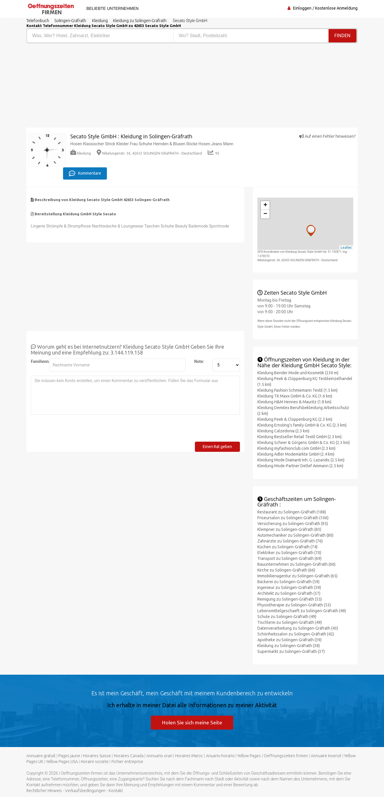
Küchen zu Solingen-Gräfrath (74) (287, 546)
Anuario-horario (220, 755)
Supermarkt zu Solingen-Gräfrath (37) (291, 651)
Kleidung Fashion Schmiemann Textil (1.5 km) (297, 389)
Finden (342, 35)
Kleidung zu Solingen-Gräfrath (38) (288, 645)
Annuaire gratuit (40, 755)
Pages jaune (69, 755)
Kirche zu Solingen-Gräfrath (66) (286, 569)
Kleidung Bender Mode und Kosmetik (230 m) (297, 372)
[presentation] (75, 429)
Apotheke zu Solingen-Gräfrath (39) (289, 639)
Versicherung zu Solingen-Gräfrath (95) (292, 523)
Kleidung (80, 153)
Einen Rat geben (217, 445)
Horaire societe (95, 761)
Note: (199, 360)
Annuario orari (159, 755)
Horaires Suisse (97, 755)
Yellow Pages (249, 755)
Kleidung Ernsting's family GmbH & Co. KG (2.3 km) (302, 424)
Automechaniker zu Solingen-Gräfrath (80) (295, 534)
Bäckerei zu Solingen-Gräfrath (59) (288, 581)
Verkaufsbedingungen (85, 790)
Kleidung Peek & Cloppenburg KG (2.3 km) (294, 418)
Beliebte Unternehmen (111, 8)
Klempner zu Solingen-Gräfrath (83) (289, 528)
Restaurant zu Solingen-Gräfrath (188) (291, 511)
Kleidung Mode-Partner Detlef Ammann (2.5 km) (300, 465)
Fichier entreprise (127, 761)
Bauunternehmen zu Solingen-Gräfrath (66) (296, 563)
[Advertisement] (107, 87)
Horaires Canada (128, 755)
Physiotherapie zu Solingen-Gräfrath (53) (294, 604)
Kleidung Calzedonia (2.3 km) (283, 430)
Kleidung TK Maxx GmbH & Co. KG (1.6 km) (294, 395)
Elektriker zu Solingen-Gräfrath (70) (289, 552)
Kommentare (85, 173)
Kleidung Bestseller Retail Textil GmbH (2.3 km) (299, 436)
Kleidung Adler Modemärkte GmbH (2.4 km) (295, 453)
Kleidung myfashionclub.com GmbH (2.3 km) (296, 447)
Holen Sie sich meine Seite (192, 722)
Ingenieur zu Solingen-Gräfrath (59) (289, 587)
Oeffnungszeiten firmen (286, 755)
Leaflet (346, 247)
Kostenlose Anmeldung (336, 8)
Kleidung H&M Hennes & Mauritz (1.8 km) (294, 401)
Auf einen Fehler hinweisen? (327, 136)
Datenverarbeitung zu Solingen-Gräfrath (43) (297, 627)
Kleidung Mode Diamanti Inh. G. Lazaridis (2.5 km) (300, 459)
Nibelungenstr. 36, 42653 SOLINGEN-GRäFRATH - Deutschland (149, 153)
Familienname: (38, 360)
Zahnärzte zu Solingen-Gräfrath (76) (290, 540)
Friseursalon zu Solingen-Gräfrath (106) (293, 517)
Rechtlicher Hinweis (44, 790)
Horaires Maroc (189, 755)
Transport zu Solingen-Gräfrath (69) (289, 558)
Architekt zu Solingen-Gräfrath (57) (288, 592)
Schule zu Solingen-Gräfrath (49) (286, 616)
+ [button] (265, 204)
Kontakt (116, 790)
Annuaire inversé (326, 755)
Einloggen (302, 8)
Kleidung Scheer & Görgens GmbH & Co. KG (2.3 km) (303, 441)
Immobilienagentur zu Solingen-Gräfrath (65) (297, 575)
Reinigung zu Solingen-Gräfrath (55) (289, 598)
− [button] (265, 213)
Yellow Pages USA (62, 761)
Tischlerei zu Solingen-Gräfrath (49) (289, 621)
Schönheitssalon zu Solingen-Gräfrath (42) (295, 633)
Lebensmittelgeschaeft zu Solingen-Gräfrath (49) (301, 610)
